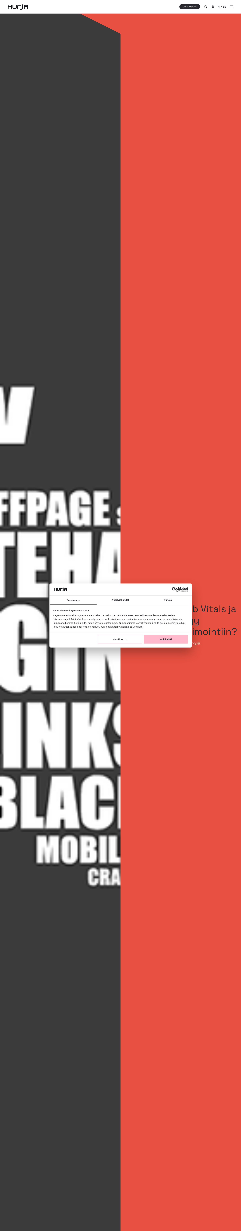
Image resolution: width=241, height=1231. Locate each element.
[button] (206, 7)
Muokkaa (120, 639)
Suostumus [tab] (73, 600)
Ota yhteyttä (190, 6)
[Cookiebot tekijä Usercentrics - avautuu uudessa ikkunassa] (174, 589)
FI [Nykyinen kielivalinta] (218, 6)
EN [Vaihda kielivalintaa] (224, 6)
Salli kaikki (166, 639)
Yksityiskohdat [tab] (120, 599)
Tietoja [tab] (168, 599)
